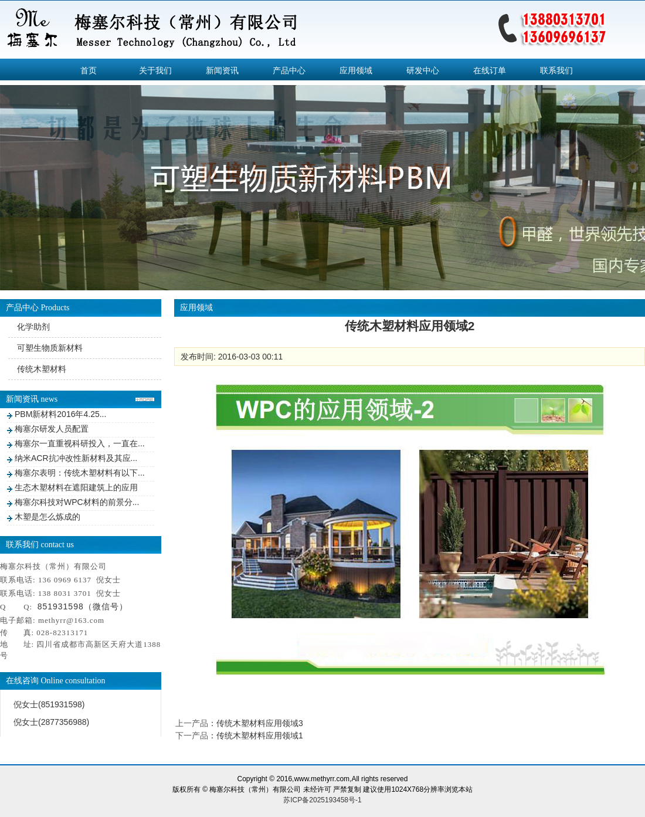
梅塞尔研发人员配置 (52, 428)
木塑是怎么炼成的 (47, 516)
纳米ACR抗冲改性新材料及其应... (76, 458)
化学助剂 (33, 326)
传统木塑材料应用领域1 (259, 735)
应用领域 (356, 70)
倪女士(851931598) (48, 704)
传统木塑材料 (41, 369)
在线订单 (489, 70)
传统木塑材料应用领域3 (259, 723)
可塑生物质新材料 (50, 347)
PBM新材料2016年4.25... (60, 414)
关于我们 (155, 70)
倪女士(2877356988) (51, 722)
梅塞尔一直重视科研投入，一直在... (80, 443)
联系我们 (556, 70)
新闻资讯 (222, 70)
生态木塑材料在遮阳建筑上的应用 (76, 487)
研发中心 (422, 70)
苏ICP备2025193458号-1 (322, 800)
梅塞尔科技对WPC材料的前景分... (77, 502)
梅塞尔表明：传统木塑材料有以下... (80, 472)
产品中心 (289, 70)
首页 (88, 70)
